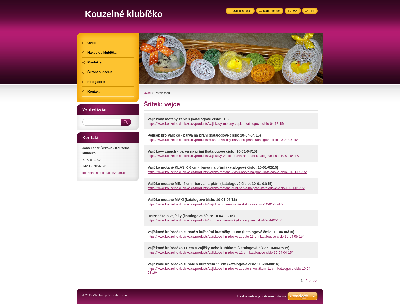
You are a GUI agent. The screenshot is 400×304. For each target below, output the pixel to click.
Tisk (311, 10)
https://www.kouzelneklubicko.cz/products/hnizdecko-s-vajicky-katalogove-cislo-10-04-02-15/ (215, 220)
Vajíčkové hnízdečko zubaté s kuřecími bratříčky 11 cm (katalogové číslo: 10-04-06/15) (221, 232)
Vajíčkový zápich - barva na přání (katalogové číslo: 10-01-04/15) (202, 151)
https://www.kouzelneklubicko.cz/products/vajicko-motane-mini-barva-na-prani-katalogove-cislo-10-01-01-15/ (226, 188)
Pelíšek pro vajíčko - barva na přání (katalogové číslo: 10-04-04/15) (204, 135)
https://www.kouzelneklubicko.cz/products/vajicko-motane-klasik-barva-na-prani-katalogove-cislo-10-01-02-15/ (227, 172)
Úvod (147, 92)
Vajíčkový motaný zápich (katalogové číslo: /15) (188, 119)
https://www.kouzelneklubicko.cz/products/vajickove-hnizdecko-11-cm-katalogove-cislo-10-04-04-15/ (220, 252)
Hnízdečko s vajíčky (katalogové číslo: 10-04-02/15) (191, 216)
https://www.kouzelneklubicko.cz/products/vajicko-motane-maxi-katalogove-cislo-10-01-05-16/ (215, 204)
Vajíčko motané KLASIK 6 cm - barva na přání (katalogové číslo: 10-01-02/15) (213, 167)
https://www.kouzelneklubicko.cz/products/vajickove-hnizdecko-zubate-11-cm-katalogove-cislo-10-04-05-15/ (226, 236)
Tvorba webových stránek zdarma (261, 296)
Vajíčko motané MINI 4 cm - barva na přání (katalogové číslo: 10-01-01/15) (210, 184)
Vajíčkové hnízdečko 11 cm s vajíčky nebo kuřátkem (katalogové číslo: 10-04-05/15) (219, 248)
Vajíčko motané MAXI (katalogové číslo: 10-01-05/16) (192, 200)
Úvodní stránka (242, 10)
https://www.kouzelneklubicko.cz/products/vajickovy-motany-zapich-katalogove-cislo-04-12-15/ (216, 124)
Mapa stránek (271, 10)
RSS (294, 10)
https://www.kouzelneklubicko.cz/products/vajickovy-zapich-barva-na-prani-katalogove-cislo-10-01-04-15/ (223, 156)
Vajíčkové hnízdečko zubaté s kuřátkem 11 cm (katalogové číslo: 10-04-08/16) (213, 264)
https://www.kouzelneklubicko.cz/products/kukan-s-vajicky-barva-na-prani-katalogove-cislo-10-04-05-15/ (223, 140)
